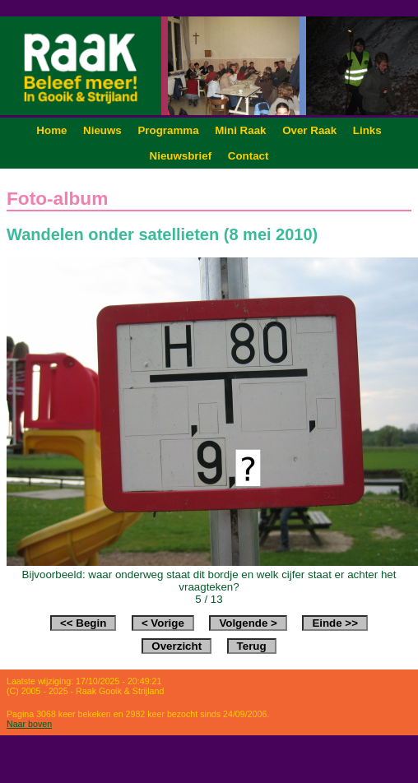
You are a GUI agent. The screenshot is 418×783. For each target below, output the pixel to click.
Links (367, 130)
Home (51, 130)
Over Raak (309, 130)
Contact (248, 156)
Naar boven (29, 724)
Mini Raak (240, 130)
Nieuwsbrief (181, 156)
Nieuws (102, 130)
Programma (167, 130)
